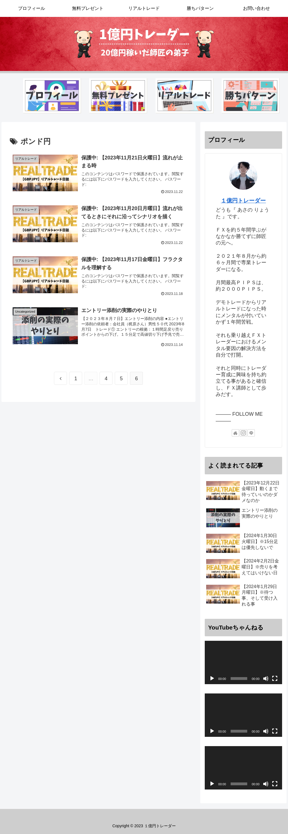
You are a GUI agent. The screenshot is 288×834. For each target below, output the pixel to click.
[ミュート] (266, 678)
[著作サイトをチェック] (235, 433)
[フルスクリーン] (275, 678)
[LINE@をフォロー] (251, 433)
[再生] (212, 678)
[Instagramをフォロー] (243, 433)
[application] (243, 662)
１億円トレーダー (243, 200)
